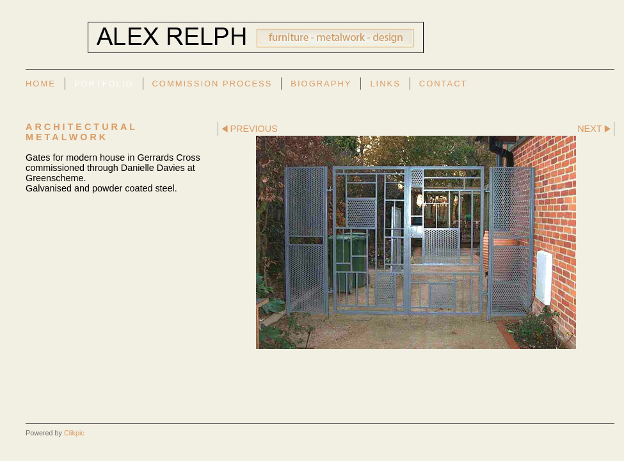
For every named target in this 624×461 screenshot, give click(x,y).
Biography (321, 83)
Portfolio (104, 83)
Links (385, 83)
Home (41, 83)
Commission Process (212, 83)
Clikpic (74, 433)
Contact (443, 83)
